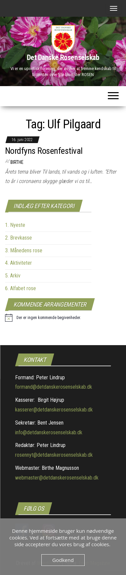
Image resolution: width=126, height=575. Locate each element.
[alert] (43, 318)
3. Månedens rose (23, 250)
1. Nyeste (15, 225)
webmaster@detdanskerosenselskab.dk (56, 477)
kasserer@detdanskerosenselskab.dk (54, 409)
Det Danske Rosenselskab (63, 57)
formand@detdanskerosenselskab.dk (53, 387)
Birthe (17, 162)
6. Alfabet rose (20, 288)
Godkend (63, 560)
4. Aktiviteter (18, 263)
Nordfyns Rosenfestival (44, 151)
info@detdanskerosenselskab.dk (48, 432)
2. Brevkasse (18, 238)
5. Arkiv (12, 275)
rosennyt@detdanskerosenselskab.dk (54, 455)
